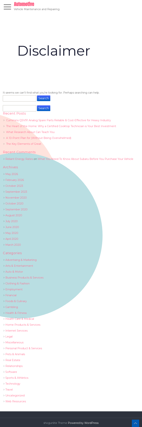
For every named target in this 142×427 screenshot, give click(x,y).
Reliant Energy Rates (19, 159)
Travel (9, 389)
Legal (9, 336)
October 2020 (14, 203)
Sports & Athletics (16, 377)
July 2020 (11, 221)
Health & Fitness (16, 313)
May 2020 (11, 233)
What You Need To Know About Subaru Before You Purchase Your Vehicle (85, 159)
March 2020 (13, 244)
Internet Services (16, 330)
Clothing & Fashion (17, 283)
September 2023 (16, 191)
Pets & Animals (15, 354)
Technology (12, 383)
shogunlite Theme (55, 423)
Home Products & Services (22, 324)
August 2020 (13, 215)
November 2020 (16, 197)
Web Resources (15, 401)
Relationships (14, 366)
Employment (14, 289)
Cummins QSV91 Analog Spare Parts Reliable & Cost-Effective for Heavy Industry (58, 120)
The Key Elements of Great (23, 144)
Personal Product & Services (23, 348)
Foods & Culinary (16, 301)
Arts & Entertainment (19, 265)
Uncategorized (15, 395)
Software (11, 372)
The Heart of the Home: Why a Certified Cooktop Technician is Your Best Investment (61, 126)
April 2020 (11, 239)
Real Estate (12, 360)
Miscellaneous (14, 342)
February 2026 (14, 180)
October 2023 (14, 186)
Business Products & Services (24, 277)
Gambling (11, 307)
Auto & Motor (14, 271)
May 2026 (11, 174)
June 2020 (12, 227)
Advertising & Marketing (21, 260)
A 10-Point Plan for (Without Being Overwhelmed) (38, 138)
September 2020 (16, 209)
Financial (10, 295)
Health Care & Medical (19, 319)
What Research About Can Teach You (30, 132)
